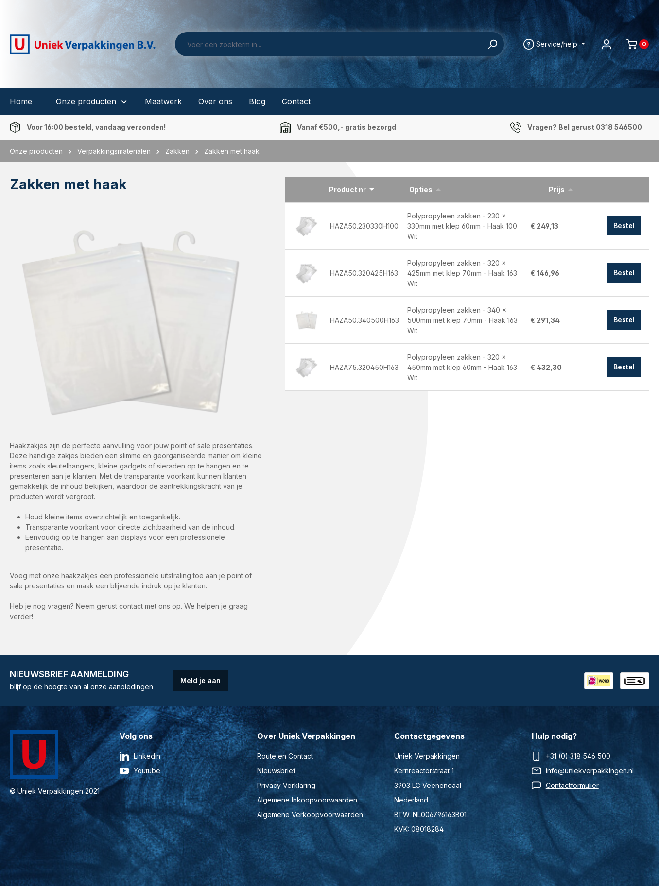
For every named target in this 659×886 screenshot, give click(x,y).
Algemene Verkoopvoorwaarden (310, 814)
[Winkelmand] (633, 44)
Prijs (557, 189)
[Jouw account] (606, 44)
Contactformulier (572, 785)
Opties (421, 189)
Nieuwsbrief (276, 771)
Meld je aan (200, 680)
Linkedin (147, 756)
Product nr (347, 189)
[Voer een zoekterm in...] (328, 44)
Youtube (147, 771)
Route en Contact (285, 756)
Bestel (624, 225)
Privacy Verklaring (286, 785)
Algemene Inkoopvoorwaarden (307, 800)
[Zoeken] (492, 44)
